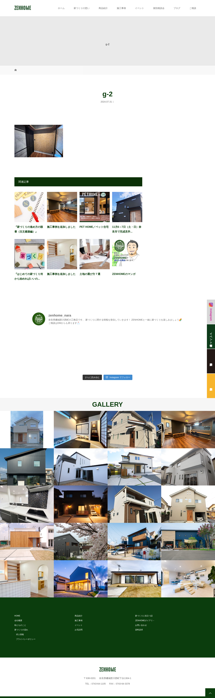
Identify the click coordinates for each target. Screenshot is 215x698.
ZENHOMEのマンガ (123, 274)
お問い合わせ (141, 625)
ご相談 (192, 8)
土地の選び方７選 (90, 274)
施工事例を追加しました (61, 227)
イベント (139, 8)
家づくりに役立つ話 (144, 616)
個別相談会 (158, 8)
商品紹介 (103, 8)
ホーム (61, 8)
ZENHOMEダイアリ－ (145, 620)
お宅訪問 (78, 630)
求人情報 (20, 634)
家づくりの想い (82, 8)
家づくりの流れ (21, 630)
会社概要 (18, 620)
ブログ (177, 8)
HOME (17, 616)
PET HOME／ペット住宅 (94, 227)
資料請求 (139, 630)
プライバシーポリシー (25, 639)
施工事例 (121, 8)
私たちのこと (20, 625)
